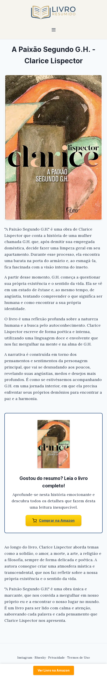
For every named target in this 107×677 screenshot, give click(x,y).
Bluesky (40, 657)
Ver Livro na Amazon (54, 670)
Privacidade (56, 657)
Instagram (24, 657)
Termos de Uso (78, 657)
